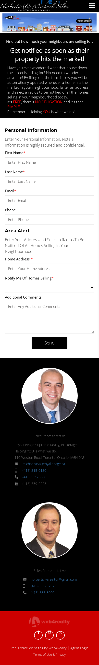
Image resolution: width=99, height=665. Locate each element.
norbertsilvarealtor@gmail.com (54, 579)
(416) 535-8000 (34, 477)
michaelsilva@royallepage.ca (44, 463)
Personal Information (31, 130)
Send (49, 343)
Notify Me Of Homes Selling (29, 278)
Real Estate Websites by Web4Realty (38, 648)
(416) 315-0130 (34, 470)
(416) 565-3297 (42, 586)
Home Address (19, 259)
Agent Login (79, 648)
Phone (10, 209)
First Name (15, 152)
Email (10, 190)
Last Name (15, 171)
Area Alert (17, 230)
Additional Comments (23, 297)
